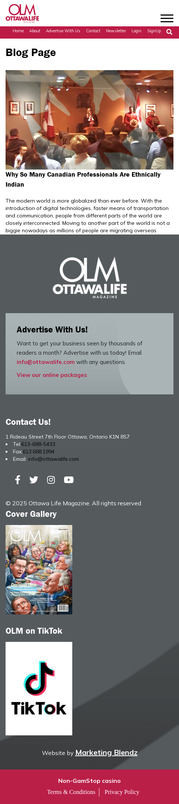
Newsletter (116, 30)
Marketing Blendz (106, 752)
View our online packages (52, 374)
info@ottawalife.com (46, 361)
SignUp (154, 30)
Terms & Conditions (71, 792)
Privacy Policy (122, 792)
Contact (93, 30)
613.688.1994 (38, 451)
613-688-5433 (38, 444)
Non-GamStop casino (89, 780)
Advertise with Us (63, 30)
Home (18, 30)
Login (137, 30)
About (34, 30)
